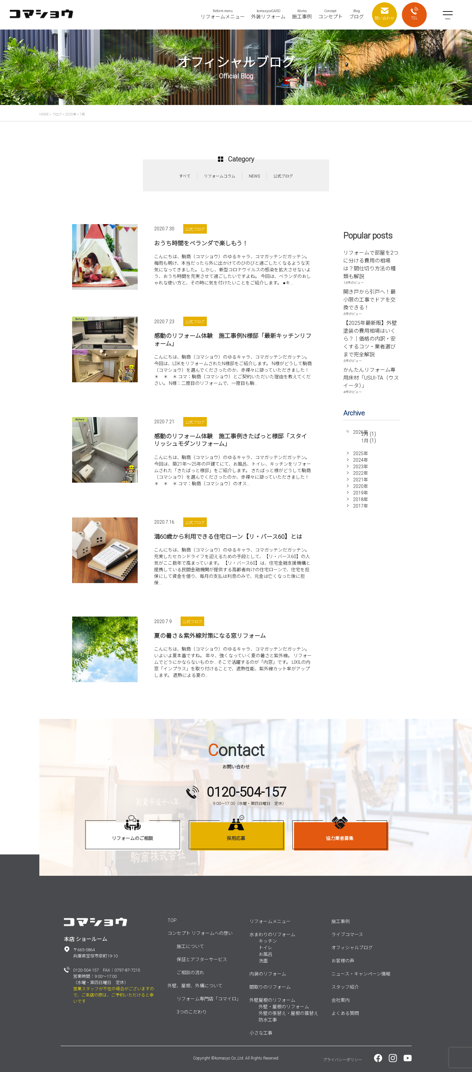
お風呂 (265, 954)
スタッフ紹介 (345, 987)
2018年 (360, 503)
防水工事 (268, 1019)
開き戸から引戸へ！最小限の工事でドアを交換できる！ (369, 300)
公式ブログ (283, 176)
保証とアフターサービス (202, 959)
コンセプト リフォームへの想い (200, 933)
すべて (184, 176)
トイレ (265, 947)
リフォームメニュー (270, 921)
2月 (364, 438)
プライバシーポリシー (342, 1060)
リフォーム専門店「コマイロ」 (209, 998)
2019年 (360, 496)
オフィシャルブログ (352, 947)
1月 (364, 445)
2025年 (360, 457)
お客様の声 (342, 960)
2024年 (360, 463)
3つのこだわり (192, 1012)
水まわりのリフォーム (272, 934)
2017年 (360, 509)
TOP (172, 920)
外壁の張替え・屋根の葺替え (288, 1013)
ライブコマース (347, 934)
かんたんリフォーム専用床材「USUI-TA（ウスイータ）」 (371, 378)
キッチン (268, 941)
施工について (190, 946)
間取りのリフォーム (270, 987)
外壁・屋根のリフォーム (284, 1006)
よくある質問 (345, 1013)
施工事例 (340, 921)
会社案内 (340, 1000)
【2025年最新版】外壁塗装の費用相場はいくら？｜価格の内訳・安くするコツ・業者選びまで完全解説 (370, 339)
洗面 (263, 960)
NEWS (254, 176)
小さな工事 (260, 1033)
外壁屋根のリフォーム (272, 1000)
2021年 (360, 483)
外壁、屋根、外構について (195, 985)
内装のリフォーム (267, 974)
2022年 (360, 476)
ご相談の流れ (190, 972)
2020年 (360, 490)
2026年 (360, 432)
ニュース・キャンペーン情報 (360, 974)
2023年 (360, 470)
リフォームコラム (219, 176)
